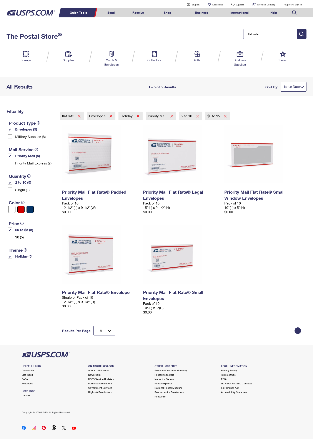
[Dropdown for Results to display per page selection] (104, 330)
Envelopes (97, 116)
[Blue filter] (30, 209)
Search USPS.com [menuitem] (294, 12)
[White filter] (11, 209)
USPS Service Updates (101, 379)
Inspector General (164, 379)
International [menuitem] (239, 12)
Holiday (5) (24, 256)
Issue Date (292, 87)
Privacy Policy (229, 370)
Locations (217, 4)
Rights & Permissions (100, 392)
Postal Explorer (163, 383)
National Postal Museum (168, 387)
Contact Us (28, 370)
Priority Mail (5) (27, 156)
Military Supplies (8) (30, 136)
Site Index (27, 374)
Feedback (27, 383)
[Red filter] (21, 209)
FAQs (25, 379)
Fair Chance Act (230, 387)
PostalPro (160, 396)
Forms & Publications (100, 383)
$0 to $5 (214, 116)
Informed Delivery (266, 4)
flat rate (68, 116)
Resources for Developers (169, 392)
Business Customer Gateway (171, 370)
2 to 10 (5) (23, 182)
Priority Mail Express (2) (33, 163)
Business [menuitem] (201, 12)
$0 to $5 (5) (24, 230)
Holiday (127, 116)
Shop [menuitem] (167, 12)
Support (240, 4)
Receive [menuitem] (138, 12)
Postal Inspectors (164, 374)
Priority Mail (157, 116)
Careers (26, 395)
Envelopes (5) (26, 129)
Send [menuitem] (111, 12)
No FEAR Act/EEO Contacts (236, 383)
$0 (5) (19, 237)
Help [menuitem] (273, 12)
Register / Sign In (293, 4)
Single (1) (22, 190)
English (191, 4)
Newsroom (94, 374)
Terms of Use (228, 374)
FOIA (223, 379)
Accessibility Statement (234, 392)
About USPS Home (98, 370)
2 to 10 (187, 116)
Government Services (100, 387)
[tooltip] (38, 123)
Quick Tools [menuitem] (78, 12)
